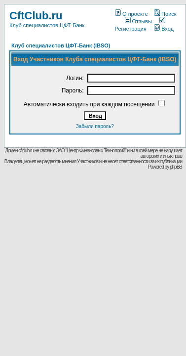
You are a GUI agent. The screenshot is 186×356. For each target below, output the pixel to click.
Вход (164, 29)
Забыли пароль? (95, 126)
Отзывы (138, 21)
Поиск (165, 14)
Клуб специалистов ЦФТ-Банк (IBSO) (61, 45)
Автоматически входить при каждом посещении (89, 104)
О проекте (131, 14)
